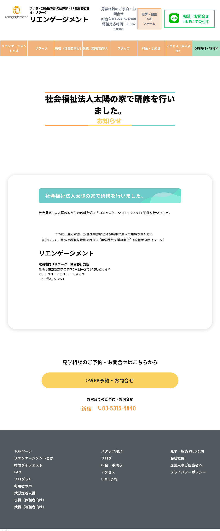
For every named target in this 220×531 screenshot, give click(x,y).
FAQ (17, 471)
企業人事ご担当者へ (186, 464)
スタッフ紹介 (112, 450)
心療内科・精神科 (206, 48)
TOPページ (23, 450)
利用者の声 (23, 485)
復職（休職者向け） (68, 48)
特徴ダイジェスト (28, 464)
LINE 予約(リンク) (51, 278)
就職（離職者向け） (96, 48)
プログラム (23, 478)
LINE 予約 (109, 478)
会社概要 (177, 457)
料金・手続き (151, 48)
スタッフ (124, 48)
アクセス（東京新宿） (178, 48)
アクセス (108, 471)
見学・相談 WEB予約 (187, 450)
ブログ (106, 457)
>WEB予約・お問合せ (110, 380)
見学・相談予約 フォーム (149, 19)
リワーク (41, 48)
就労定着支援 (25, 492)
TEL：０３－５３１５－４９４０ (61, 274)
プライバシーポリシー (188, 471)
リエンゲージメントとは (14, 48)
